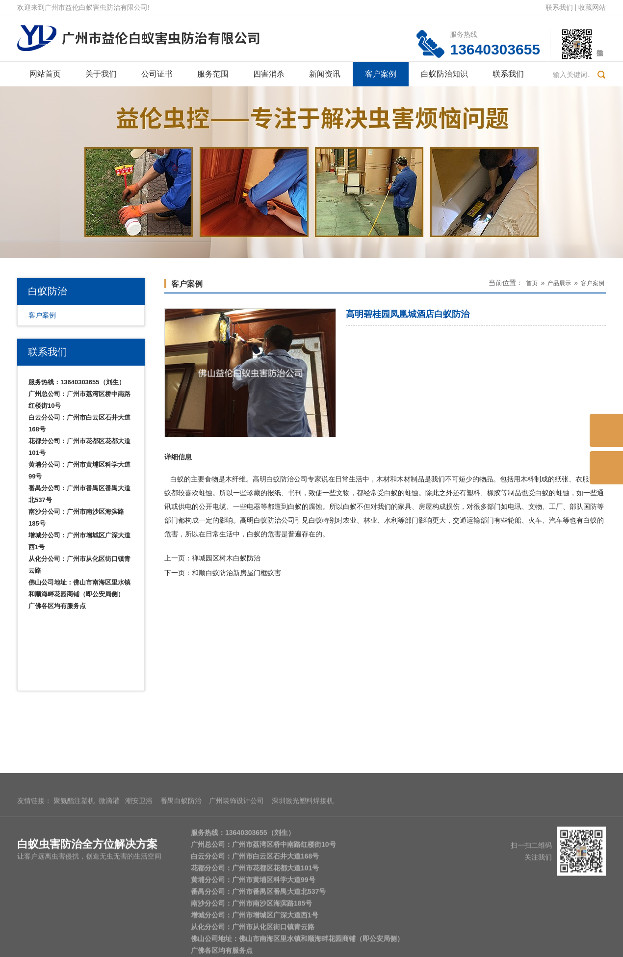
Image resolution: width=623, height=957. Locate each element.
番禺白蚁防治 (181, 872)
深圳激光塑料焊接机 (303, 872)
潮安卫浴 (139, 872)
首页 (532, 283)
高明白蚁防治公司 (280, 479)
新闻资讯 (324, 74)
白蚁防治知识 (444, 74)
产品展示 (559, 283)
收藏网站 (592, 7)
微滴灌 (109, 872)
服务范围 (213, 74)
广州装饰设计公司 (236, 872)
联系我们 (559, 7)
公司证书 (157, 74)
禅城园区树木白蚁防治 (226, 558)
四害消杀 (269, 74)
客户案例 (380, 74)
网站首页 (45, 74)
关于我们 (101, 74)
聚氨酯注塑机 (74, 872)
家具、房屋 (415, 506)
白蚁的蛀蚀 (552, 493)
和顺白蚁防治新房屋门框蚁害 (236, 573)
